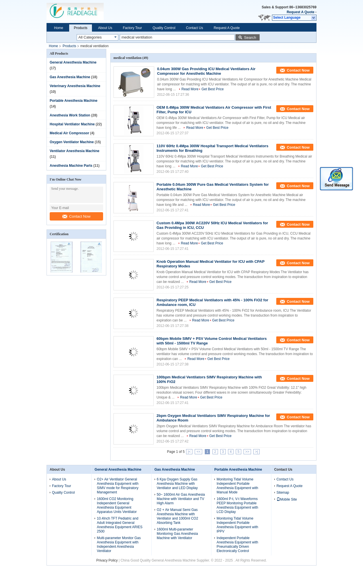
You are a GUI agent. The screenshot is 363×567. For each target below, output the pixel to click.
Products (80, 28)
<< (198, 452)
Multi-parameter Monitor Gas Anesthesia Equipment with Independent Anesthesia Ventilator (119, 544)
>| (256, 452)
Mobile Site (287, 499)
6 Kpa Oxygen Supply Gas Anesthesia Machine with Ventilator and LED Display (177, 483)
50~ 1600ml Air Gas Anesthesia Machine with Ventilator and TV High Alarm (181, 499)
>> (247, 452)
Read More (189, 89)
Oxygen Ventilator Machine (72, 142)
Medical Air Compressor (69, 133)
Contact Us (194, 28)
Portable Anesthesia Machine (73, 101)
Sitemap (283, 493)
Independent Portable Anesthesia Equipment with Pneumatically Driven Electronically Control (237, 544)
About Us (105, 28)
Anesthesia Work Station (70, 115)
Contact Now (76, 216)
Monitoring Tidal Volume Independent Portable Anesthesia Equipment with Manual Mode (237, 485)
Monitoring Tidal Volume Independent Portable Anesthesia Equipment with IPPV (237, 524)
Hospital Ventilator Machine (72, 124)
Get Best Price (212, 89)
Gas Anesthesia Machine (70, 77)
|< (189, 452)
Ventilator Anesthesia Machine (74, 151)
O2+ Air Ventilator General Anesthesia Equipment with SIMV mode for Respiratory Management (117, 485)
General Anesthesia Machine (73, 62)
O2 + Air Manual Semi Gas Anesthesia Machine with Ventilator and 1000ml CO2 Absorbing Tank (177, 516)
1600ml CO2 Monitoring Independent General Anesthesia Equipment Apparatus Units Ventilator (117, 505)
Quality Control (163, 28)
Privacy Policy (107, 560)
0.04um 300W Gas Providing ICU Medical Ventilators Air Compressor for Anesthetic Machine (206, 71)
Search (250, 37)
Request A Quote (300, 12)
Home (58, 28)
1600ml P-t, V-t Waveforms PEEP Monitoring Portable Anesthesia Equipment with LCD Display (237, 505)
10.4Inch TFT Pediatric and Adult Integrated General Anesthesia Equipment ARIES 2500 (119, 524)
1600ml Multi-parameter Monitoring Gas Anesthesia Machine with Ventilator (177, 533)
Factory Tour (132, 28)
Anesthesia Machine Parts (71, 166)
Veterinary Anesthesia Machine (75, 86)
